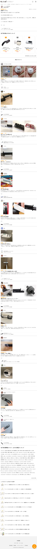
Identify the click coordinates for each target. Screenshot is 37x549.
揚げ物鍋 (26, 450)
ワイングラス (14, 472)
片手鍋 (18, 450)
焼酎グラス (18, 472)
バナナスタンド (16, 461)
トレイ (3, 470)
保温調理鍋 (15, 450)
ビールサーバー (30, 459)
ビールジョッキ (29, 470)
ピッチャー (22, 472)
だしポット (2, 461)
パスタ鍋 (32, 450)
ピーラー (33, 452)
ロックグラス (9, 472)
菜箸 (21, 474)
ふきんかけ (6, 461)
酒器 (22, 474)
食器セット (29, 474)
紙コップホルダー (21, 463)
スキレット (14, 452)
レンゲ (19, 474)
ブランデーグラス (3, 472)
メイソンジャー (3, 474)
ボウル (25, 461)
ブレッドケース (14, 465)
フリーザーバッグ (8, 465)
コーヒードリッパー (21, 459)
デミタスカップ (11, 470)
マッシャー (19, 454)
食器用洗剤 (2, 459)
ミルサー (29, 454)
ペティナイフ (25, 452)
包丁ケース (8, 463)
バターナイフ (20, 452)
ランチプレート (8, 474)
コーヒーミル (15, 459)
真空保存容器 (19, 465)
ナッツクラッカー (24, 465)
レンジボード (29, 461)
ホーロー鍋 (2, 452)
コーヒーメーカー (10, 459)
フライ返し (2, 454)
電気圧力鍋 (9, 450)
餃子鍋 (29, 450)
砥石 (28, 452)
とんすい (25, 474)
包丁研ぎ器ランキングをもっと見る (30, 55)
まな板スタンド (11, 461)
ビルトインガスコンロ (30, 463)
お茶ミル (26, 459)
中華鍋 (11, 452)
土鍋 (12, 450)
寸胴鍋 (8, 452)
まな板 (31, 452)
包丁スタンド (13, 463)
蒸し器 (33, 465)
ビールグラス (24, 470)
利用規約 (15, 545)
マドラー (33, 472)
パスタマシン (30, 465)
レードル (8, 454)
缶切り (25, 463)
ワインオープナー (3, 463)
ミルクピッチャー (27, 472)
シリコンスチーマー (24, 454)
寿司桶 (17, 463)
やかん (6, 459)
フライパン (2, 450)
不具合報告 (26, 545)
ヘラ (11, 454)
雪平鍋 (6, 452)
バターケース (3, 465)
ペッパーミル (21, 461)
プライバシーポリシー (20, 545)
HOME (18, 540)
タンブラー (6, 470)
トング (6, 454)
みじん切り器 (15, 454)
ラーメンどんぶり (14, 474)
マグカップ (15, 470)
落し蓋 (32, 454)
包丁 (17, 452)
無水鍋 (23, 450)
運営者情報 (10, 545)
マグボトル (19, 470)
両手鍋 (21, 450)
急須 (31, 472)
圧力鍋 (6, 450)
